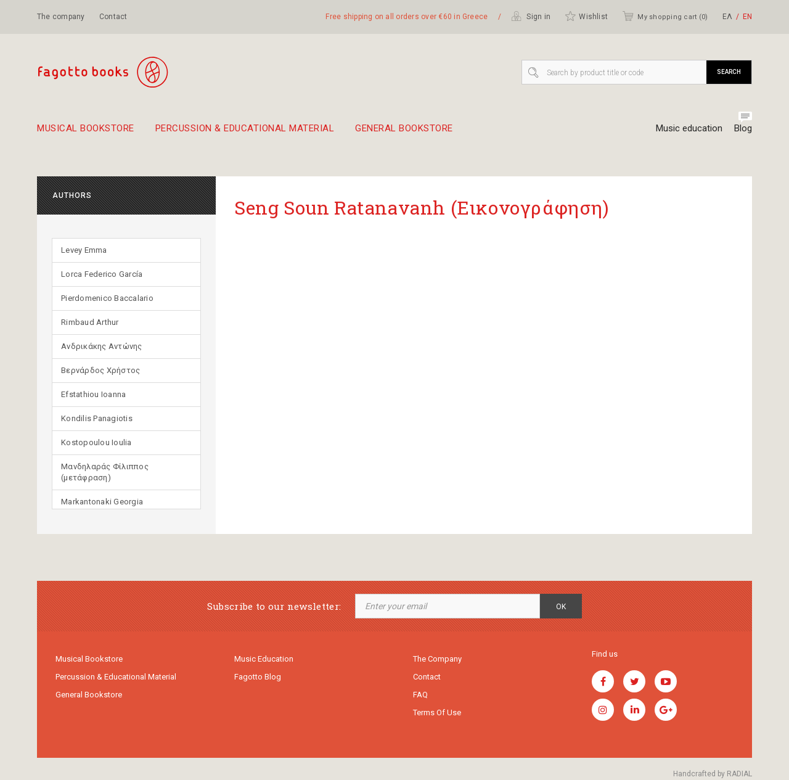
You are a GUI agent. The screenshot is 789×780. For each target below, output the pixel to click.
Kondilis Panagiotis (97, 418)
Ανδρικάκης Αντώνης (101, 346)
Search (729, 71)
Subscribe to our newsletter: (274, 606)
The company (61, 16)
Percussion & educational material (245, 133)
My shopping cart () (665, 16)
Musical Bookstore (85, 133)
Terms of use (437, 712)
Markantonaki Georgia (102, 501)
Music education (689, 128)
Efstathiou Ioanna (93, 394)
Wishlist (586, 16)
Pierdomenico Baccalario (107, 298)
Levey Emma (84, 250)
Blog (743, 128)
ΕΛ (727, 16)
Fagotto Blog (257, 676)
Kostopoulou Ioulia (96, 442)
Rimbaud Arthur (90, 322)
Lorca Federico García (101, 274)
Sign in (530, 16)
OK (561, 606)
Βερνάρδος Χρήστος (100, 370)
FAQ (420, 694)
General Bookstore (404, 133)
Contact (113, 16)
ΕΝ (747, 16)
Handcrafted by (712, 774)
